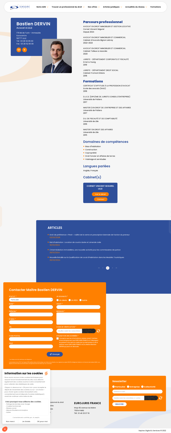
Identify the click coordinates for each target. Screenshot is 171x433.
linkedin (166, 212)
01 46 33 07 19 (84, 413)
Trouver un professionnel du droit (67, 7)
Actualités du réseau (135, 7)
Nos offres (92, 7)
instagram (166, 221)
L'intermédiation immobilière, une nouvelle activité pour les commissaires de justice (87, 249)
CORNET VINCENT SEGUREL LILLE (100, 187)
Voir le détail (100, 194)
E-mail (11, 319)
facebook (166, 203)
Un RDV (74, 300)
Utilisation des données (66, 336)
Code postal (14, 336)
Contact (100, 199)
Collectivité (149, 386)
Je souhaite (61, 296)
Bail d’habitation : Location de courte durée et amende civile (76, 242)
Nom (11, 304)
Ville (11, 343)
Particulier (120, 386)
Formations (155, 7)
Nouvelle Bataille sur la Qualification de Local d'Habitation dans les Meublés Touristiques (88, 257)
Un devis (63, 300)
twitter (166, 207)
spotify (166, 225)
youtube (166, 216)
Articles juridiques (111, 7)
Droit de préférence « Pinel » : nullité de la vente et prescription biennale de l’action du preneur (92, 234)
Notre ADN (41, 7)
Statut (12, 296)
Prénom (12, 311)
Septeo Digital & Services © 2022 (151, 430)
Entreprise (135, 386)
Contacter (18, 50)
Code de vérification (65, 327)
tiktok (166, 230)
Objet (59, 304)
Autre (84, 300)
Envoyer (56, 354)
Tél (10, 327)
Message (60, 311)
